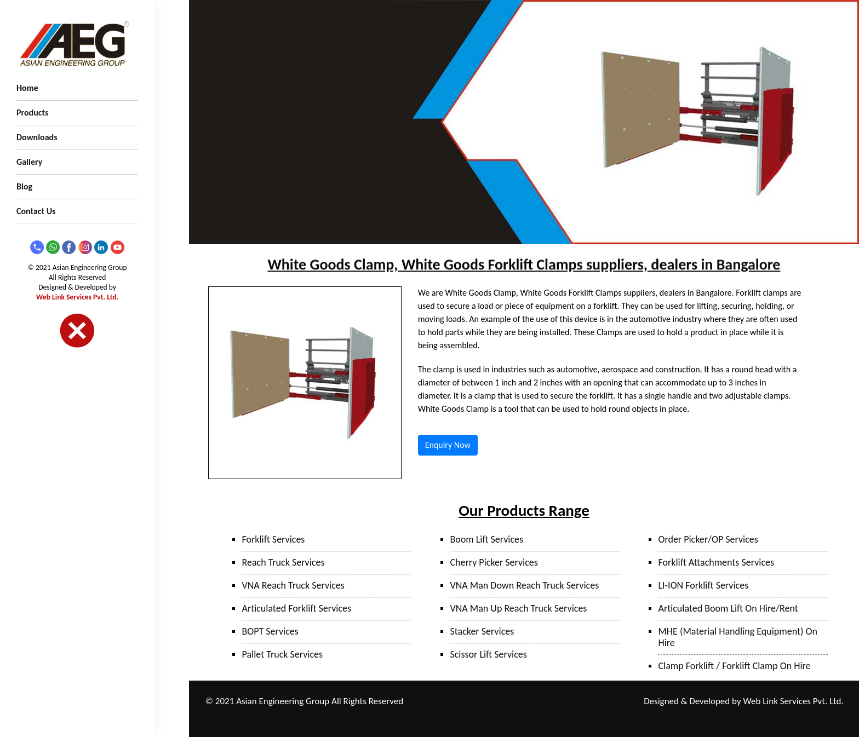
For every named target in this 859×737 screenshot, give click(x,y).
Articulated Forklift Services (296, 608)
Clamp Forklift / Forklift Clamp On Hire (734, 666)
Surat (600, 702)
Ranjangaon (451, 702)
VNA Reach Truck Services (293, 585)
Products (32, 112)
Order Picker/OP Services (708, 539)
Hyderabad (520, 716)
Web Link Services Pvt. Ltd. (77, 297)
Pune (483, 702)
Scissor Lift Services (488, 654)
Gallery (29, 162)
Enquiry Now (448, 445)
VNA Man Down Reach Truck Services (524, 585)
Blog (24, 186)
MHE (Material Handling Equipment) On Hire (737, 637)
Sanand (485, 716)
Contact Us (35, 211)
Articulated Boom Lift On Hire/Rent (728, 608)
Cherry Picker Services (493, 562)
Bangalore (559, 716)
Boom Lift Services (486, 539)
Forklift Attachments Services (716, 562)
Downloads (37, 137)
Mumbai (537, 702)
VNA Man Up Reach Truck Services (518, 608)
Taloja (508, 702)
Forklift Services (273, 539)
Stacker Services (482, 631)
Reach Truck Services (283, 562)
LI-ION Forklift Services (703, 585)
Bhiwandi (571, 702)
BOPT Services (270, 631)
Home (27, 88)
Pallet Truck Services (282, 654)
